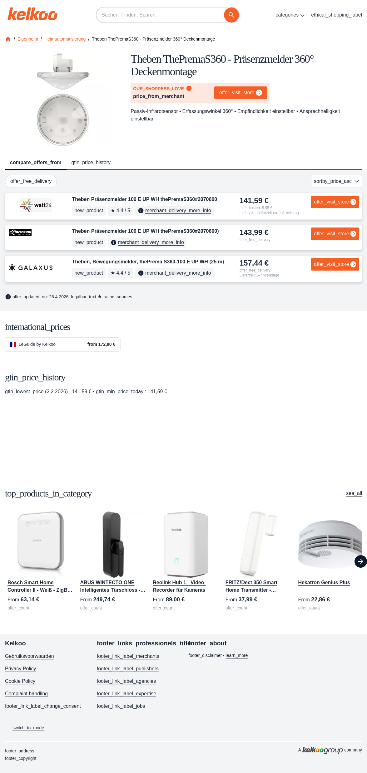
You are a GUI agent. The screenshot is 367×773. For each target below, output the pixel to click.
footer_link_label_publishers (128, 668)
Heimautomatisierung (65, 39)
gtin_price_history (91, 162)
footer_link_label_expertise (126, 693)
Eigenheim (27, 39)
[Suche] (231, 14)
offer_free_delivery (31, 181)
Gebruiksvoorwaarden (29, 656)
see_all (354, 493)
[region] (183, 561)
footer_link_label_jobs (121, 706)
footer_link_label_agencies (126, 681)
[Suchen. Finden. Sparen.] (168, 14)
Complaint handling (26, 693)
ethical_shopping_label (336, 14)
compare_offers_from (36, 162)
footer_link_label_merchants (128, 656)
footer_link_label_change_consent (43, 706)
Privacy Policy (20, 668)
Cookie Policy (20, 681)
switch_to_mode (24, 728)
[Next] (361, 561)
